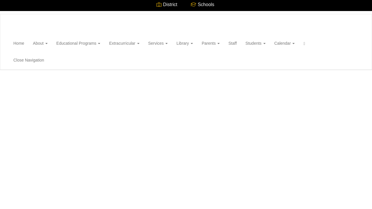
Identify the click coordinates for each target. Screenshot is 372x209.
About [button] (40, 43)
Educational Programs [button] (78, 43)
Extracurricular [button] (124, 43)
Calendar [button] (284, 43)
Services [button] (158, 43)
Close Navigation (28, 60)
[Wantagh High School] (9, 14)
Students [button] (256, 43)
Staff (232, 43)
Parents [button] (211, 43)
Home (18, 43)
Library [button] (184, 43)
